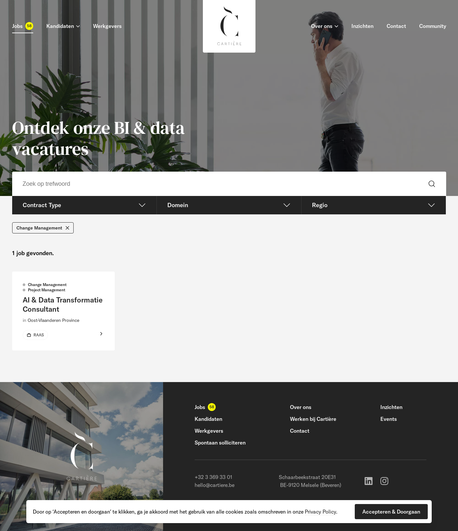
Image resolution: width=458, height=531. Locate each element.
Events (388, 419)
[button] (391, 511)
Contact (299, 430)
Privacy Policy (320, 511)
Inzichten (391, 407)
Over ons (300, 407)
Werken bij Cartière (313, 419)
